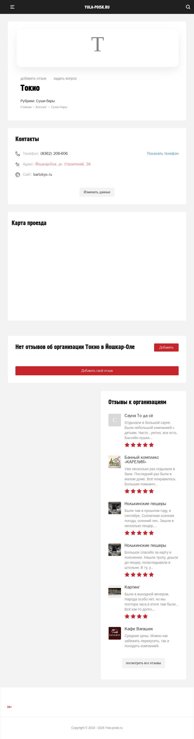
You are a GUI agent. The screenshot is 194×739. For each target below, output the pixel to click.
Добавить (166, 347)
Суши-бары (45, 101)
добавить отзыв (33, 78)
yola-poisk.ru (97, 7)
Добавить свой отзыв (97, 371)
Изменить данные (97, 192)
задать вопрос (65, 78)
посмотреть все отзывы (143, 663)
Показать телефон (163, 153)
